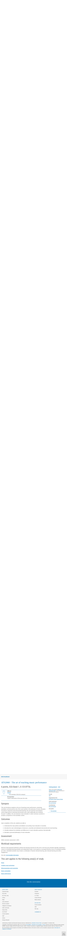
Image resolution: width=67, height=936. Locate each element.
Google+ (34, 885)
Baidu (44, 885)
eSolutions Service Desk (36, 922)
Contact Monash (38, 897)
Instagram (23, 885)
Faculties (36, 891)
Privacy (43, 924)
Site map (36, 908)
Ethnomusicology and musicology (9, 868)
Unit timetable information (12, 855)
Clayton (9, 792)
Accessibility (28, 924)
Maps (3, 899)
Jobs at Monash (5, 901)
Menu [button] (65, 776)
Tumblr (37, 885)
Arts (49, 795)
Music (2, 862)
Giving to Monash (5, 920)
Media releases (38, 899)
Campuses (37, 893)
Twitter (29, 885)
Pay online (4, 893)
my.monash (4, 911)
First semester (53, 810)
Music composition (5, 871)
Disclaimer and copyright (37, 924)
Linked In (26, 885)
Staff (3, 915)
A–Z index (37, 895)
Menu (2, 3)
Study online (4, 909)
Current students (5, 913)
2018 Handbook (5, 776)
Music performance (6, 873)
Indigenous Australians (6, 905)
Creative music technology (7, 865)
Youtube (40, 885)
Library (3, 897)
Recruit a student (5, 903)
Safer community (5, 907)
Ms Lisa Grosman (52, 802)
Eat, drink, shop (5, 895)
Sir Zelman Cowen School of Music (56, 799)
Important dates (5, 891)
